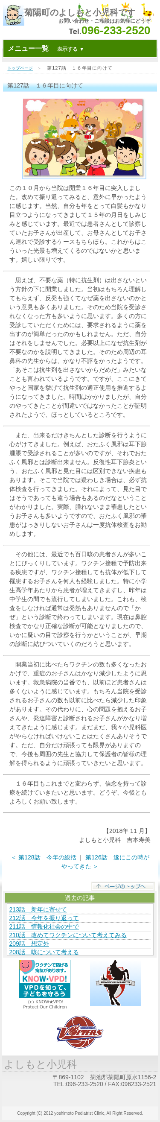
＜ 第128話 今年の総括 (43, 857)
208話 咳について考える (44, 952)
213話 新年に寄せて (38, 909)
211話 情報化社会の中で (44, 926)
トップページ (20, 68)
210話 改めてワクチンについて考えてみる (67, 935)
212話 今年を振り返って (44, 918)
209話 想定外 (29, 943)
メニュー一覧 (46, 48)
